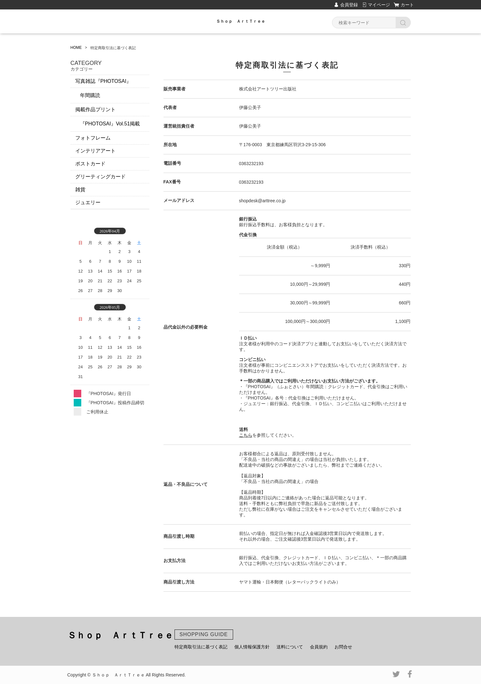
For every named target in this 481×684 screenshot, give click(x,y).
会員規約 (319, 646)
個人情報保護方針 (252, 646)
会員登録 (349, 4)
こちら (245, 435)
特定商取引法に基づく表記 (201, 646)
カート (407, 4)
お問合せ (343, 646)
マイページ (379, 4)
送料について (290, 646)
